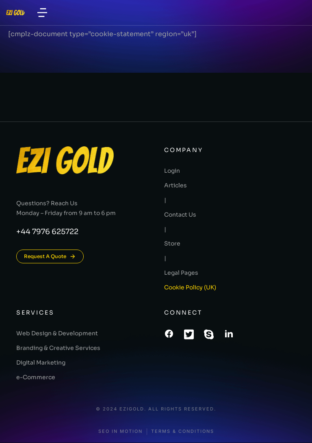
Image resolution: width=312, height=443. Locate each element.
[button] (42, 12)
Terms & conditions (182, 431)
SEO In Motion (120, 431)
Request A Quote (50, 256)
